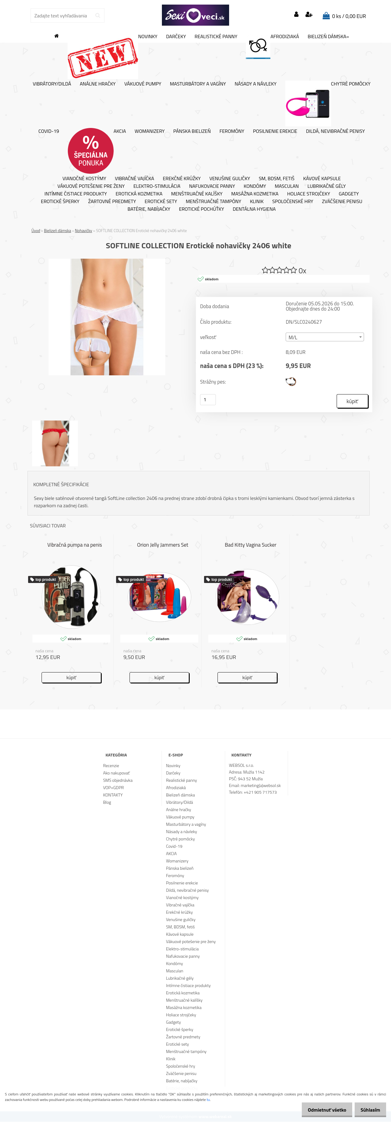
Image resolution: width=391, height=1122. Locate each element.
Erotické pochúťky (201, 209)
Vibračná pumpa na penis (74, 545)
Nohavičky (83, 231)
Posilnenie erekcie (275, 131)
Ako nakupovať (116, 773)
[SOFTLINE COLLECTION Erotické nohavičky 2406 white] (107, 261)
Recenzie (111, 766)
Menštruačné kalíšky (196, 194)
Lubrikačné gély (327, 186)
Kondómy (255, 186)
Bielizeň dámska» (328, 36)
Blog (107, 802)
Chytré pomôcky (328, 103)
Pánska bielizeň (192, 131)
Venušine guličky (229, 178)
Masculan (287, 186)
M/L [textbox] (293, 337)
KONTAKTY (112, 795)
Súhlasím (368, 1109)
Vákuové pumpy (142, 84)
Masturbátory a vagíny (198, 84)
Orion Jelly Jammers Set (162, 545)
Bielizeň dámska (57, 231)
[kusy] (208, 400)
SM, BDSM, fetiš (276, 178)
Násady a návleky (255, 84)
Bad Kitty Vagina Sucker (250, 545)
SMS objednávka (117, 780)
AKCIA (97, 151)
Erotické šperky (60, 201)
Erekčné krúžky (182, 178)
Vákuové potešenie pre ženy (91, 186)
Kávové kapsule (322, 178)
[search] (97, 15)
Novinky (112, 56)
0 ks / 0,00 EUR (349, 16)
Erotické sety (161, 201)
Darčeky (176, 36)
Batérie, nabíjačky (148, 209)
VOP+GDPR (113, 788)
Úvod (35, 231)
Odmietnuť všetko (322, 1109)
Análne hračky (97, 84)
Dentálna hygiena (254, 209)
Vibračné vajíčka (134, 178)
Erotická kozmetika (138, 194)
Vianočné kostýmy (84, 178)
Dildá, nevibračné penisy (335, 131)
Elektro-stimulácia (157, 186)
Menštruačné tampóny (213, 201)
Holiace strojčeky (308, 194)
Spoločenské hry (292, 201)
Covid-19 (48, 131)
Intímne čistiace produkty (75, 194)
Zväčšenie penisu (342, 201)
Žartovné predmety (112, 201)
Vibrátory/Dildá (52, 84)
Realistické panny (216, 36)
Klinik (257, 201)
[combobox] (325, 337)
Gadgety (349, 194)
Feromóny (232, 131)
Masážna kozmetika (255, 194)
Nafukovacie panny (212, 186)
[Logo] (195, 15)
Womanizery (150, 131)
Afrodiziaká (272, 46)
